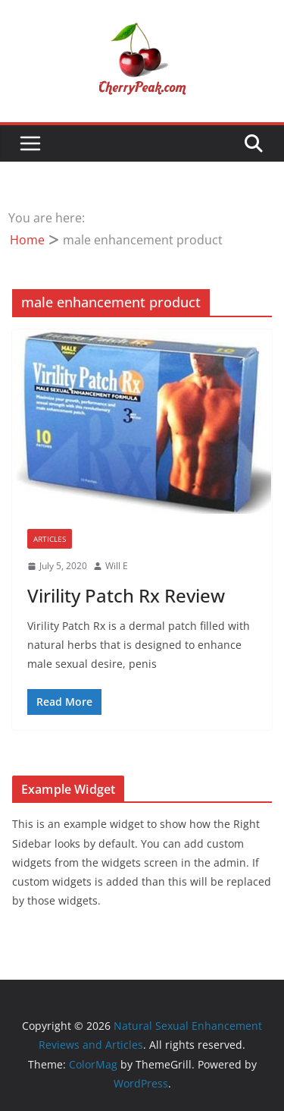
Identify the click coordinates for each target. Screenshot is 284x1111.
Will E (116, 565)
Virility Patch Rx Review (126, 595)
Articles (49, 538)
